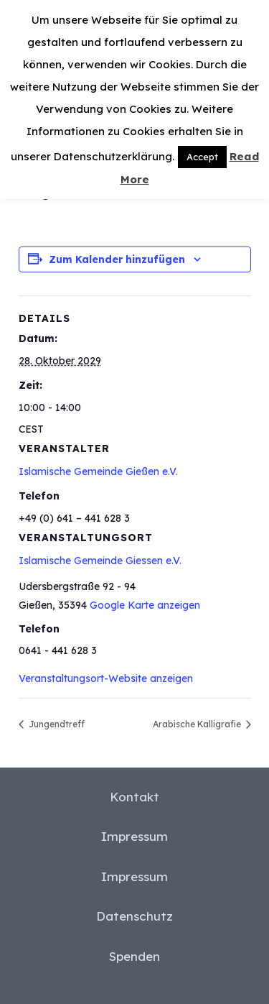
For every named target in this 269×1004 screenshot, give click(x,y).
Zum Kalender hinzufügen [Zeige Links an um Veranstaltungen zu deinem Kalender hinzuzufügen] (117, 259)
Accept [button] (202, 156)
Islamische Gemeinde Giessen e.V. (100, 560)
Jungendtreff (56, 724)
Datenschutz (134, 916)
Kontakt (134, 796)
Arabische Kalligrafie (198, 724)
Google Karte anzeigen (145, 605)
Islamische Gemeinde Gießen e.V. (98, 471)
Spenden (134, 956)
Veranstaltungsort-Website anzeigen (106, 678)
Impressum (134, 836)
